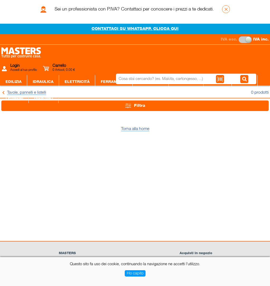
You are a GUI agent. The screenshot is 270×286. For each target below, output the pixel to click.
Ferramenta (114, 81)
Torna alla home (135, 129)
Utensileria (150, 81)
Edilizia (14, 81)
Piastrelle (186, 81)
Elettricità (77, 81)
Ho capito (135, 273)
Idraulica (43, 81)
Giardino (43, 98)
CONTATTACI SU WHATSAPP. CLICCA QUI (135, 29)
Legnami (14, 98)
